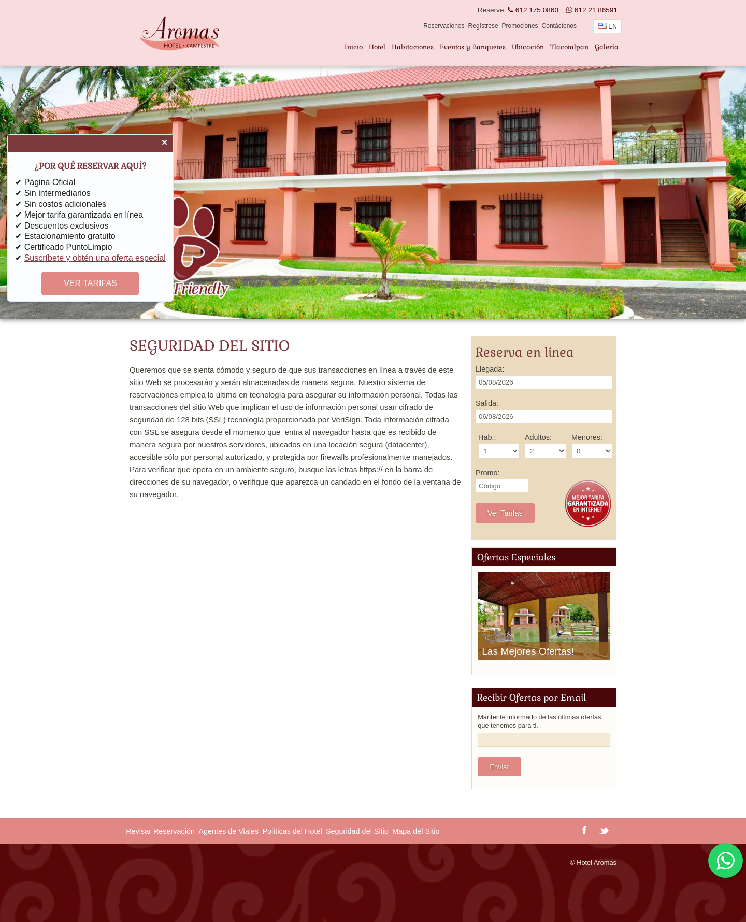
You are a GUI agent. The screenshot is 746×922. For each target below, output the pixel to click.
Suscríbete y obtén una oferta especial (95, 257)
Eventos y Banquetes (473, 46)
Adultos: (538, 437)
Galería (607, 46)
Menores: (586, 437)
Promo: (487, 472)
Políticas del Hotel (292, 831)
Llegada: (490, 369)
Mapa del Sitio (415, 831)
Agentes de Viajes (228, 831)
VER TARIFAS (90, 283)
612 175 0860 (533, 10)
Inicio (354, 46)
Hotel (377, 46)
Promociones (520, 26)
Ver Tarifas (505, 513)
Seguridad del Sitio (357, 831)
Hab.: (487, 437)
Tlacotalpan (569, 46)
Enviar (499, 767)
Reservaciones (443, 26)
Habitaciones (413, 46)
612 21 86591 (592, 10)
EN (607, 26)
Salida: (487, 403)
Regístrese (483, 26)
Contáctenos (559, 26)
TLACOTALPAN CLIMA (218, 883)
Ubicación (528, 46)
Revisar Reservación (160, 831)
